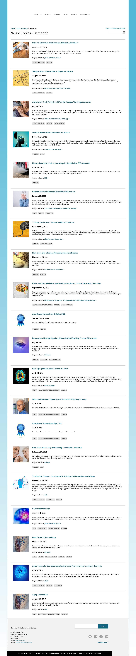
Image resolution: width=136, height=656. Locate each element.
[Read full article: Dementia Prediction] (21, 516)
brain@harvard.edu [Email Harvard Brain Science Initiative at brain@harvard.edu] (20, 640)
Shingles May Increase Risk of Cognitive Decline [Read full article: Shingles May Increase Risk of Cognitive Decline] (52, 71)
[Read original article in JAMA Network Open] (52, 58)
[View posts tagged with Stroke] (42, 154)
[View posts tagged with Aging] (34, 213)
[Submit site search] (103, 626)
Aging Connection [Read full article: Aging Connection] (40, 594)
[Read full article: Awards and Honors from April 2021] (21, 430)
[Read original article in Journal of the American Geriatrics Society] (60, 208)
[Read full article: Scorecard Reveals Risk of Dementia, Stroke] (21, 139)
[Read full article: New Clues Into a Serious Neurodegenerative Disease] (21, 260)
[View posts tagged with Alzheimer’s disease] (38, 62)
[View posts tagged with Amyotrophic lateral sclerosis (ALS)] (49, 614)
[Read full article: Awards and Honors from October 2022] (21, 321)
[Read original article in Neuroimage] (49, 385)
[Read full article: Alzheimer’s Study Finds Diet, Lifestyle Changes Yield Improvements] (21, 109)
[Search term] (116, 32)
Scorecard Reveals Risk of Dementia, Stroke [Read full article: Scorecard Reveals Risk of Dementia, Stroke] (51, 132)
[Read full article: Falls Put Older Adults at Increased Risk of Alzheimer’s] (21, 50)
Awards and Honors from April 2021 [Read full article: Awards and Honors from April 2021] (47, 423)
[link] (90, 636)
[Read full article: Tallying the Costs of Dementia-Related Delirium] (21, 229)
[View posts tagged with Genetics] (43, 274)
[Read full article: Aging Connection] (21, 601)
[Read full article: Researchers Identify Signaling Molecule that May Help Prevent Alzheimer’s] (21, 345)
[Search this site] (86, 626)
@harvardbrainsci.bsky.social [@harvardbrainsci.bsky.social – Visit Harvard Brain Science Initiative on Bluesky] (24, 642)
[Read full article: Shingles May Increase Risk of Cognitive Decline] (21, 78)
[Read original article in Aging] (47, 462)
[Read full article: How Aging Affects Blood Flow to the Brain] (21, 376)
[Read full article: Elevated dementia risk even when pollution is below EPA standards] (21, 170)
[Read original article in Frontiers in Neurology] (53, 149)
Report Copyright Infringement (89, 653)
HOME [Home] (13, 28)
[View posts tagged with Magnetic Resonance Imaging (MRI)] (49, 390)
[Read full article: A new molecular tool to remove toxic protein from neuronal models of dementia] (21, 573)
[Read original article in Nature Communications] (54, 270)
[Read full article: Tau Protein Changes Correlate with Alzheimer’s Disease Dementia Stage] (21, 483)
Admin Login (103, 642)
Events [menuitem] (74, 15)
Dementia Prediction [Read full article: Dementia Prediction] (41, 509)
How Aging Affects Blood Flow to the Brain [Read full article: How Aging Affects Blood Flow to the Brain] (50, 369)
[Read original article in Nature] (47, 355)
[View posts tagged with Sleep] (42, 467)
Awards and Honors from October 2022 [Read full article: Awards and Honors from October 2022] (48, 314)
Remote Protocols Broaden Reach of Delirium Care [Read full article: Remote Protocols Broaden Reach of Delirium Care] (53, 192)
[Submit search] (124, 32)
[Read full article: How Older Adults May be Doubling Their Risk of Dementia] (21, 454)
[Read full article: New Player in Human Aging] (21, 544)
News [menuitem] (66, 15)
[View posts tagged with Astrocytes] (43, 360)
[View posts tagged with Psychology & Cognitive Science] (42, 305)
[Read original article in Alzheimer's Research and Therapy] (57, 88)
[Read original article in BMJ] (46, 178)
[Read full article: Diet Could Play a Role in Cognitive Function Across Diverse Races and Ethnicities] (21, 290)
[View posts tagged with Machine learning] (54, 528)
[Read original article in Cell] (46, 495)
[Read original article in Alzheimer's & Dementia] (53, 239)
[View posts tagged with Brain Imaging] (42, 528)
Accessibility (71, 653)
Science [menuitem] (57, 15)
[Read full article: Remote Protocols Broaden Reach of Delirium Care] (21, 199)
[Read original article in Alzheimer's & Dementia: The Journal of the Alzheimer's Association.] (70, 300)
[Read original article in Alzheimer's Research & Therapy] (56, 119)
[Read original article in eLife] (46, 581)
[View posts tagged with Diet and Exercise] (59, 123)
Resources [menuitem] (85, 15)
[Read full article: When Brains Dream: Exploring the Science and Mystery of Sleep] (21, 406)
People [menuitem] (48, 15)
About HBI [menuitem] (37, 15)
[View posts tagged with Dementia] (49, 62)
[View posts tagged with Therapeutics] (49, 213)
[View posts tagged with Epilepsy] (41, 557)
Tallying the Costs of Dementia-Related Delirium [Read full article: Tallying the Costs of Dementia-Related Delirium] (53, 222)
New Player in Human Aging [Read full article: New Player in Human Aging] (44, 537)
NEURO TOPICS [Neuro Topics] (22, 28)
